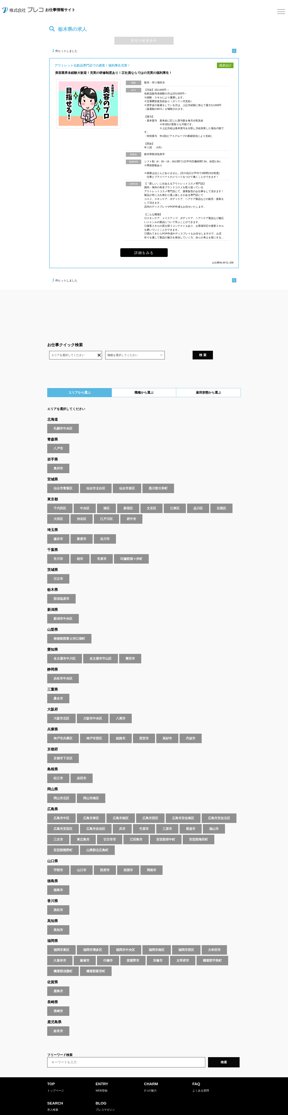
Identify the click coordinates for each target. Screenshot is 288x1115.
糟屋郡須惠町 (63, 961)
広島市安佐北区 (219, 807)
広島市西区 (150, 807)
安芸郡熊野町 (63, 839)
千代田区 (60, 498)
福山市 (214, 818)
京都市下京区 (63, 748)
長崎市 (58, 1000)
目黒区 (221, 498)
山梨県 (52, 619)
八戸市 (58, 438)
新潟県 (52, 599)
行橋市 (108, 950)
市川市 (58, 548)
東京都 (52, 489)
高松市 (58, 899)
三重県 (52, 679)
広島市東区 (91, 807)
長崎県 (52, 992)
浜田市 (81, 768)
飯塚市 (84, 950)
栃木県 (52, 579)
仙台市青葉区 (63, 478)
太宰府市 (182, 950)
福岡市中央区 (125, 939)
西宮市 (144, 728)
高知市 (58, 919)
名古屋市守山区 (100, 648)
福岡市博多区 (92, 939)
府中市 (131, 508)
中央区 (84, 498)
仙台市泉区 (127, 478)
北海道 (52, 409)
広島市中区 (61, 807)
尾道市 (190, 818)
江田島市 (136, 829)
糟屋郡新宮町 (95, 961)
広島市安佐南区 (183, 807)
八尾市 (120, 708)
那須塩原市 (61, 588)
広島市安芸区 (63, 818)
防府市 (105, 859)
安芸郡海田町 (198, 829)
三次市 (58, 829)
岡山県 (52, 779)
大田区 (58, 508)
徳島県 (52, 871)
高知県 (52, 911)
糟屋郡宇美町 (212, 950)
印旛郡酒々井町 (131, 548)
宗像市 (158, 950)
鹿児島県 (54, 1012)
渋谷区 (81, 508)
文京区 (151, 498)
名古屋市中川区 (65, 648)
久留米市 (60, 950)
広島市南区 (121, 807)
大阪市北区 (61, 708)
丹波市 (190, 728)
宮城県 (52, 469)
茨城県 (52, 559)
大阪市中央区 (92, 708)
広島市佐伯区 (95, 818)
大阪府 (52, 699)
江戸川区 (106, 508)
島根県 (52, 759)
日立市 (58, 568)
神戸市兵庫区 (63, 728)
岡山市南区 (91, 788)
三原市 (167, 818)
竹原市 (144, 818)
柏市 (80, 548)
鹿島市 (58, 980)
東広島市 (83, 829)
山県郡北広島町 (97, 839)
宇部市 (58, 859)
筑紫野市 (133, 950)
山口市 (81, 859)
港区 (106, 498)
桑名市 (58, 688)
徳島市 (58, 879)
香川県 (52, 891)
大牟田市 (214, 939)
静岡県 (52, 659)
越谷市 (58, 528)
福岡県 (52, 931)
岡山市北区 (61, 788)
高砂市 (167, 728)
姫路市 (120, 728)
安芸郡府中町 (165, 829)
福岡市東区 (61, 939)
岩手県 (52, 449)
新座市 (81, 528)
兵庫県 (52, 719)
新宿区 (128, 498)
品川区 (198, 498)
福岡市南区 (157, 939)
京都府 (52, 739)
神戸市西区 (94, 728)
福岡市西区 (186, 939)
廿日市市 (109, 829)
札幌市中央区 (63, 418)
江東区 (175, 498)
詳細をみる (144, 253)
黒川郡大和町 (158, 478)
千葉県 (52, 540)
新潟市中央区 (63, 608)
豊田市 (130, 648)
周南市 (151, 859)
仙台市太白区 (95, 478)
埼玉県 (52, 520)
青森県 (52, 429)
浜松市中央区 (63, 668)
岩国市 (128, 859)
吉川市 (105, 528)
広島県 (52, 799)
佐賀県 (52, 972)
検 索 (229, 344)
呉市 (122, 818)
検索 (224, 1052)
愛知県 (52, 639)
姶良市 (58, 1020)
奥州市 (58, 458)
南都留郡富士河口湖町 (69, 628)
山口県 (52, 851)
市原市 (101, 548)
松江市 (58, 768)
